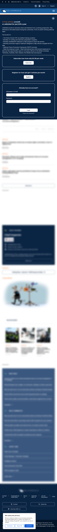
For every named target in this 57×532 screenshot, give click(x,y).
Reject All (19, 525)
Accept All (29, 525)
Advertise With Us (16, 1)
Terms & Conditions (35, 1)
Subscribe (29, 63)
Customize (9, 525)
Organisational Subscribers (15, 496)
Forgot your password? (28, 113)
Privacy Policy (46, 1)
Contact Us (26, 1)
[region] (19, 521)
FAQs (53, 496)
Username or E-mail (12, 91)
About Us (25, 496)
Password (9, 98)
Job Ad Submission (44, 496)
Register (28, 77)
